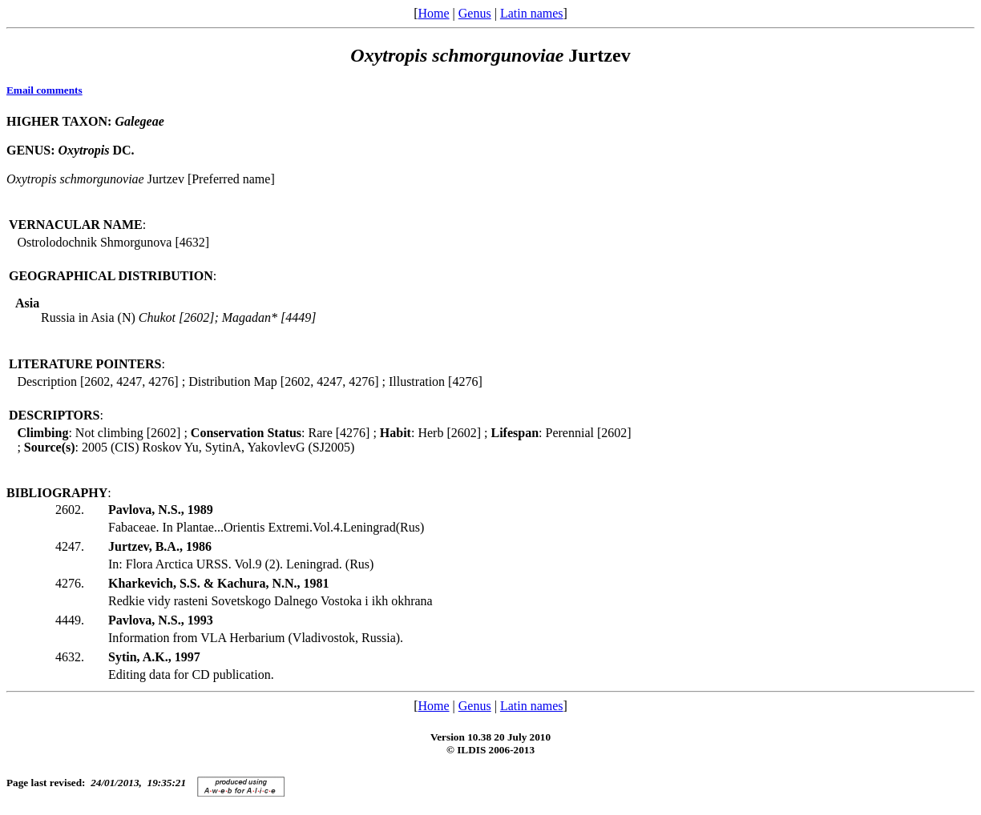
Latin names (531, 13)
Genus (474, 13)
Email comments (44, 90)
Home (433, 13)
